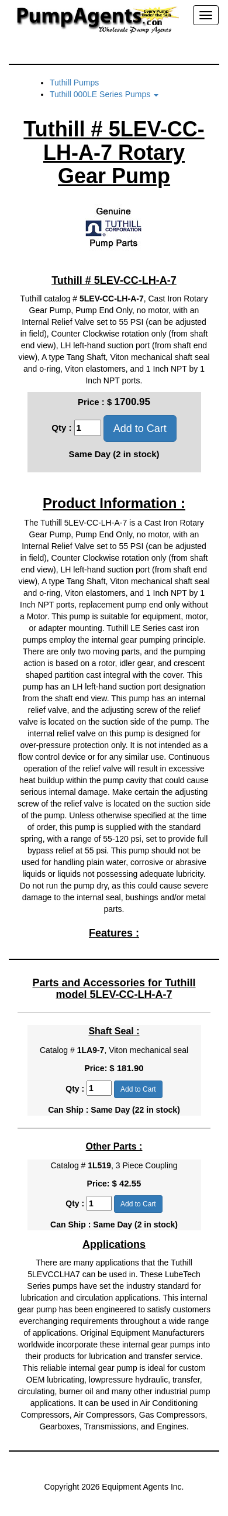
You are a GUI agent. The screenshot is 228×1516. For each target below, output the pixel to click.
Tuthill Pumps (74, 82)
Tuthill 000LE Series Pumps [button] (104, 94)
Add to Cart (140, 428)
